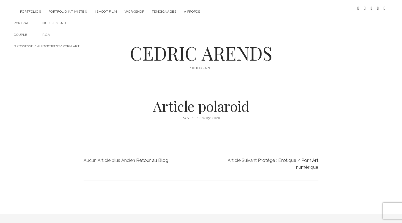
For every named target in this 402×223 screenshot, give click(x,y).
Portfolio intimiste (66, 11)
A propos (192, 11)
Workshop (134, 11)
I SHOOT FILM (106, 11)
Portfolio (29, 11)
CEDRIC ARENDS (201, 48)
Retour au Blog (152, 156)
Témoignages (164, 11)
